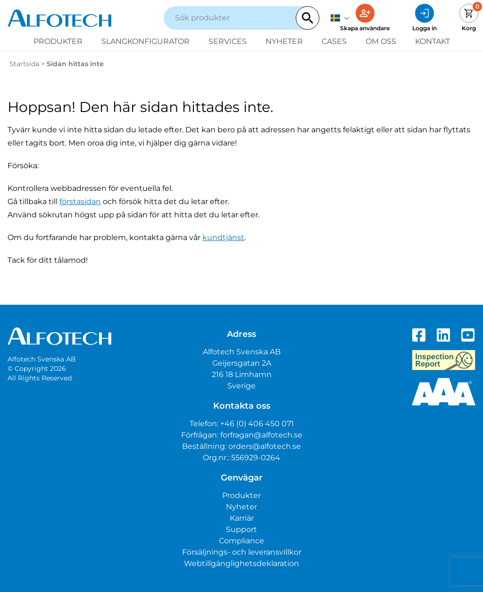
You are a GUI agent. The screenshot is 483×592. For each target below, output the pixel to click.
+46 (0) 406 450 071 (257, 423)
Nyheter (284, 41)
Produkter (58, 41)
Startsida (24, 64)
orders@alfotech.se (264, 446)
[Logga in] (424, 18)
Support (241, 529)
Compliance (241, 540)
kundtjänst (223, 237)
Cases (334, 41)
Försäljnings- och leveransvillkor (241, 552)
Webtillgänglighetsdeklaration (241, 563)
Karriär (242, 518)
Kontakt (432, 41)
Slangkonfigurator (145, 41)
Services (227, 41)
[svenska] (340, 18)
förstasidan (80, 201)
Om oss (381, 41)
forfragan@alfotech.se (261, 434)
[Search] (307, 18)
